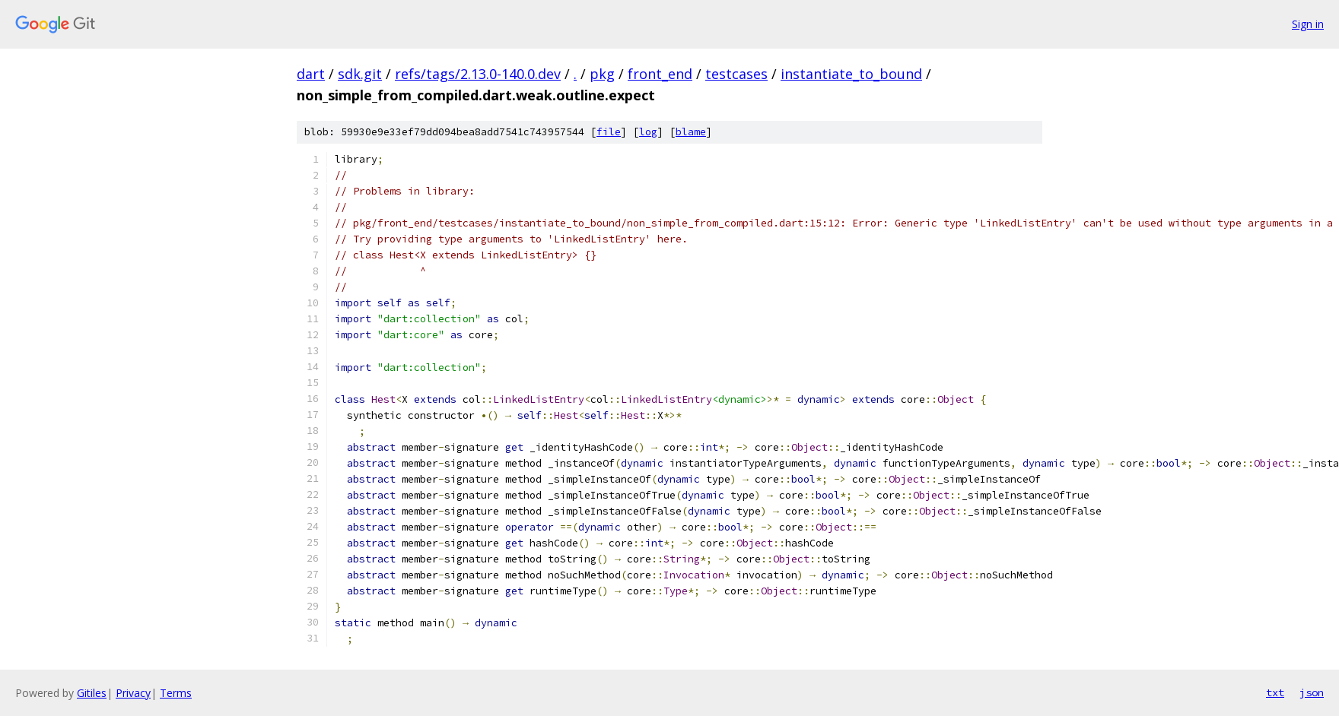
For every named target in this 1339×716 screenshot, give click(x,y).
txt (1275, 692)
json (1311, 692)
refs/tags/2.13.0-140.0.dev (478, 74)
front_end (660, 74)
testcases (736, 74)
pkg (602, 74)
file (608, 131)
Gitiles (92, 693)
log (648, 131)
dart (311, 74)
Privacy (133, 693)
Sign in (1308, 24)
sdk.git (360, 74)
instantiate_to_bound (851, 74)
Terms (176, 693)
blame (691, 131)
